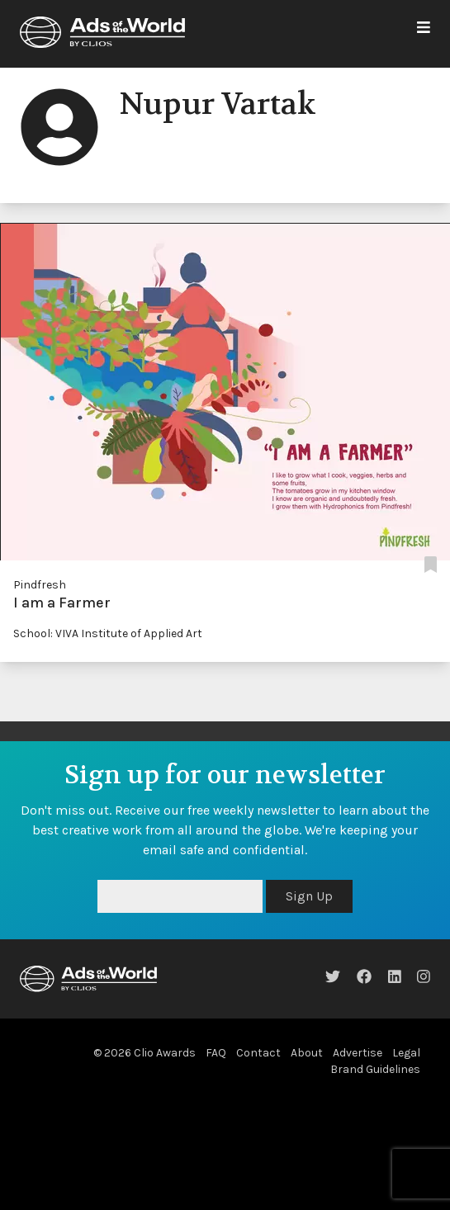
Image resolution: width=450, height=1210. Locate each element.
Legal (406, 1053)
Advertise (357, 1053)
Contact (258, 1053)
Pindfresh (39, 585)
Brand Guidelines (375, 1069)
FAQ (216, 1053)
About (307, 1053)
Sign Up (309, 896)
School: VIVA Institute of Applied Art (107, 633)
